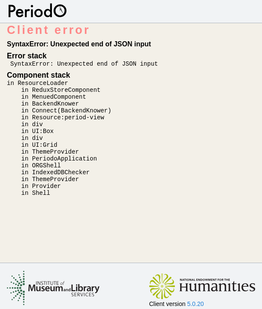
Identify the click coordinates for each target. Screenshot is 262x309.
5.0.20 (195, 303)
